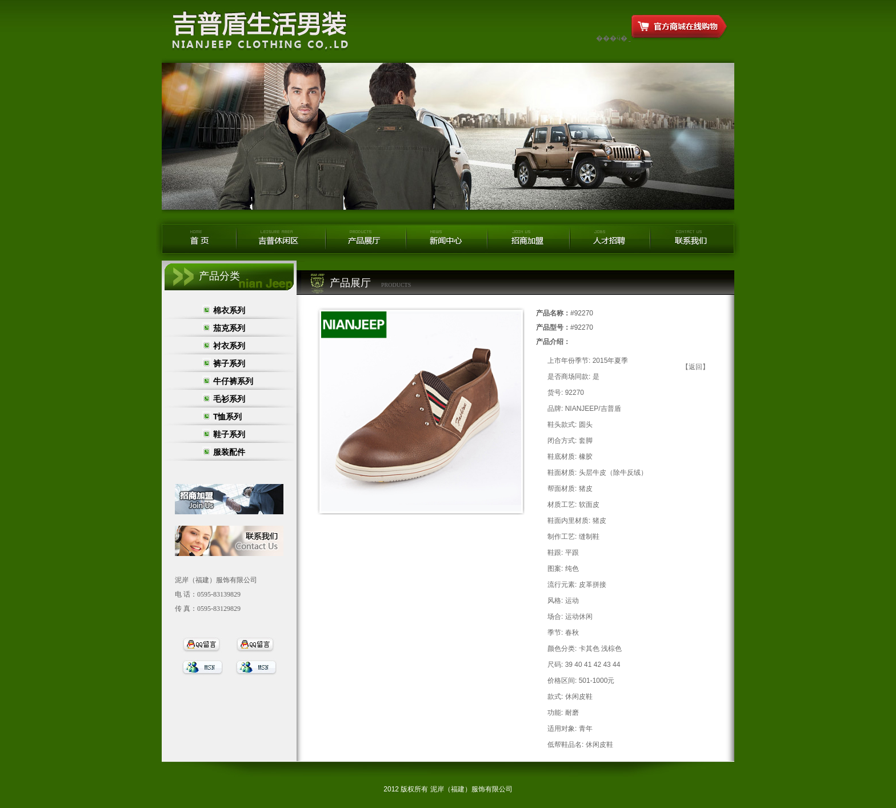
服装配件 (229, 452)
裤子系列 (229, 363)
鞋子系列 (229, 434)
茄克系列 (229, 328)
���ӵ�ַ (611, 38)
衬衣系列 (229, 345)
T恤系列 (227, 416)
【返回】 (695, 367)
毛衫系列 (229, 398)
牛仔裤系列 (233, 381)
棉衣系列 (233, 310)
